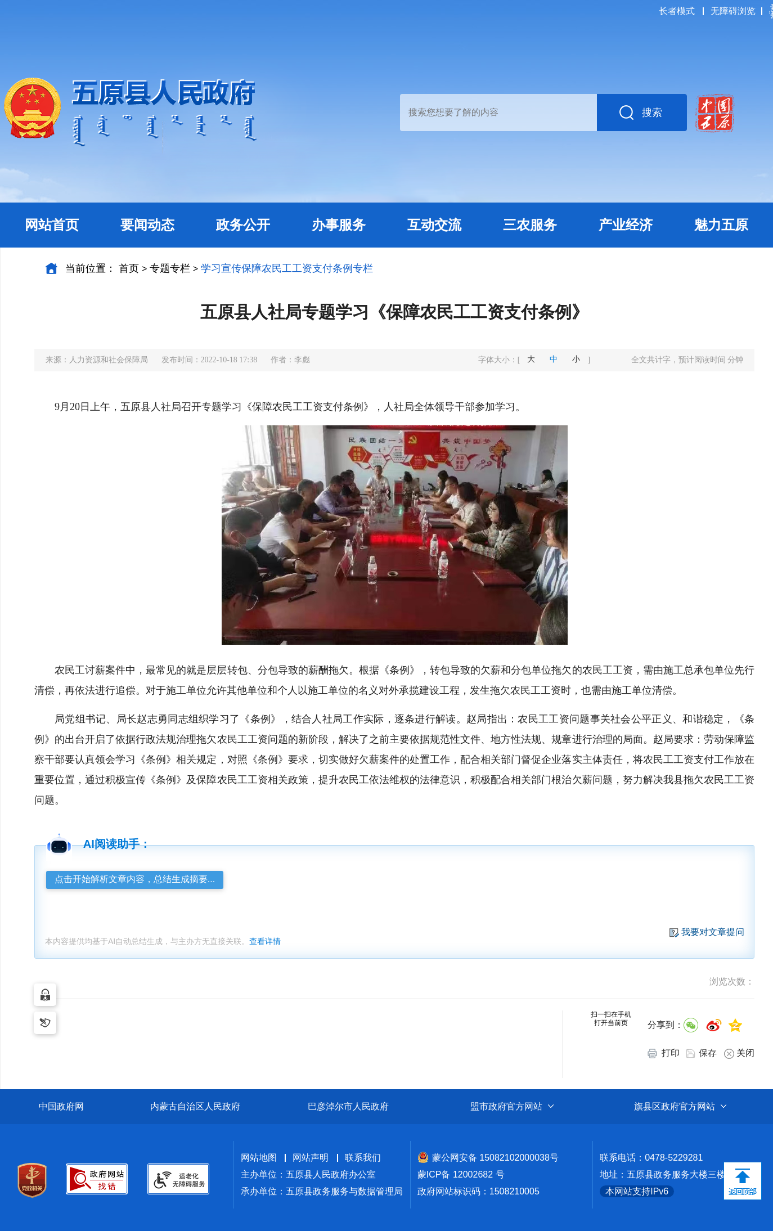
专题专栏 (170, 268)
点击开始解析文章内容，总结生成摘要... (135, 879)
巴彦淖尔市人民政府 (348, 1106)
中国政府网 (61, 1106)
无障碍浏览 (733, 11)
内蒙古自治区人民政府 (195, 1106)
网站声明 (311, 1157)
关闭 (739, 1053)
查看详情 (265, 941)
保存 (708, 1053)
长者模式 (677, 11)
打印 (664, 1053)
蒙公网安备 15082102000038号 (488, 1157)
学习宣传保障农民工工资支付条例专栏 (287, 268)
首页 (129, 268)
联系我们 (363, 1157)
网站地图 (259, 1157)
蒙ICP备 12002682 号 (461, 1174)
